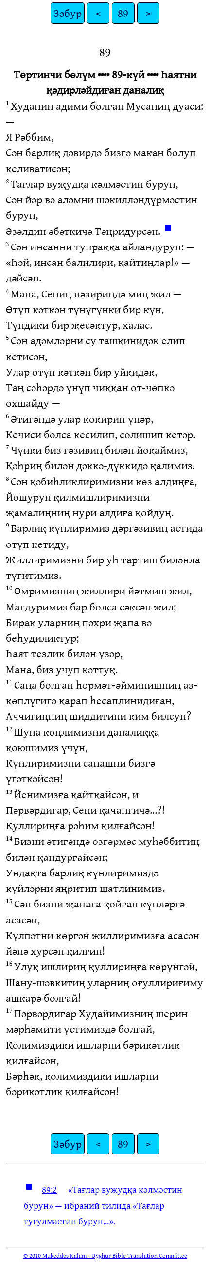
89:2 (49, 1189)
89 (123, 13)
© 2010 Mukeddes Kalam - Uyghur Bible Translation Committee (105, 1255)
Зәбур (67, 13)
